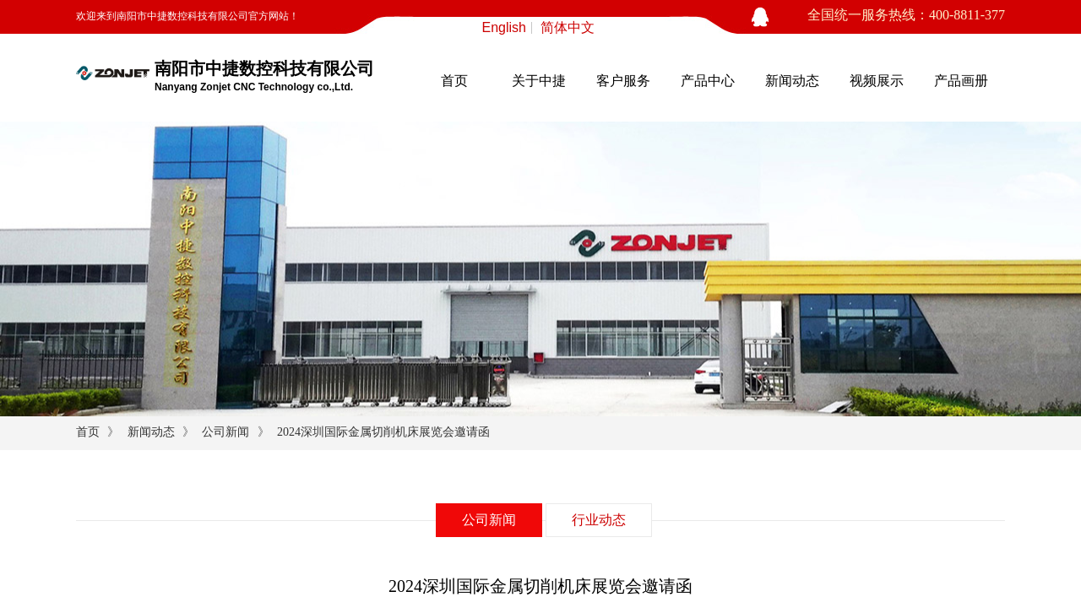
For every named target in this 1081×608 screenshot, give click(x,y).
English (504, 28)
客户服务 (623, 80)
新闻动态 (792, 80)
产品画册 (961, 80)
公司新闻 (225, 432)
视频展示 (877, 80)
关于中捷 (539, 80)
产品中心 (708, 80)
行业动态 (599, 520)
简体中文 (567, 28)
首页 (454, 80)
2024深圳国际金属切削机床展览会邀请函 (383, 432)
